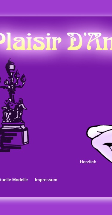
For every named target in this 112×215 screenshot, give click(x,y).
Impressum (46, 179)
